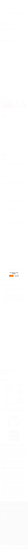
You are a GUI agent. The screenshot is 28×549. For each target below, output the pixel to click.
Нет (16, 275)
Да (11, 275)
